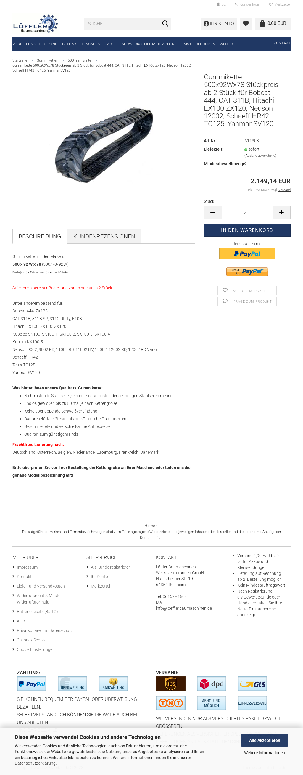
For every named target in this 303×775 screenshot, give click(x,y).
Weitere (227, 44)
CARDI (110, 44)
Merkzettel (280, 4)
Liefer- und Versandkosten (41, 586)
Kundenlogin (247, 4)
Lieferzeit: (213, 149)
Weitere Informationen (264, 752)
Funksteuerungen (197, 44)
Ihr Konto (99, 576)
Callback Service (31, 640)
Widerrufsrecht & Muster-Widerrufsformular (40, 598)
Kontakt (282, 43)
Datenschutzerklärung (35, 763)
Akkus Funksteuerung (35, 44)
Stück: (209, 201)
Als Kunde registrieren (111, 567)
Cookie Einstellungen (36, 649)
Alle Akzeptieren (264, 740)
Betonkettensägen (81, 44)
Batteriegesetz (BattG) (37, 611)
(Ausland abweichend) (260, 156)
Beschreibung (40, 236)
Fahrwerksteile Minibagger (147, 44)
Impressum (27, 567)
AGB (21, 621)
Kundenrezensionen (104, 236)
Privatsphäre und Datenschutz (45, 630)
